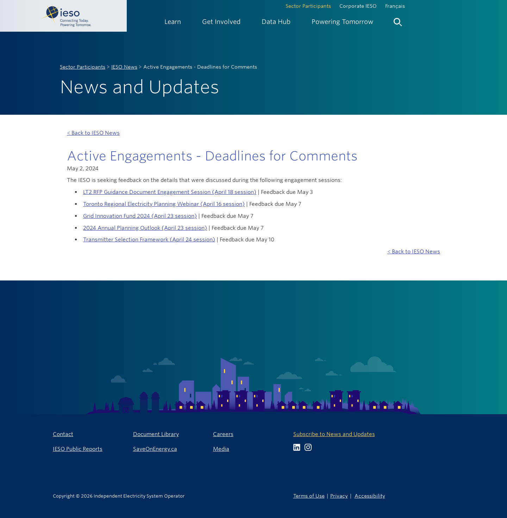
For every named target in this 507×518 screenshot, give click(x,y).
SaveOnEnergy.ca (155, 449)
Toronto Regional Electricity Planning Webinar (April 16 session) (164, 204)
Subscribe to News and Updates (334, 434)
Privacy (339, 496)
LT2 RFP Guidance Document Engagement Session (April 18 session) (169, 192)
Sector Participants (308, 6)
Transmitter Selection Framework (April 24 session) (149, 239)
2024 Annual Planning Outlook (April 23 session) (145, 228)
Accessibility (370, 496)
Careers (223, 434)
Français (395, 6)
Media (221, 449)
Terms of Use (309, 496)
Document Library (156, 434)
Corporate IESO (358, 6)
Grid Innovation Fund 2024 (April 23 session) (140, 216)
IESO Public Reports (77, 449)
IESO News (124, 67)
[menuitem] (173, 21)
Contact (63, 434)
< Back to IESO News (93, 133)
